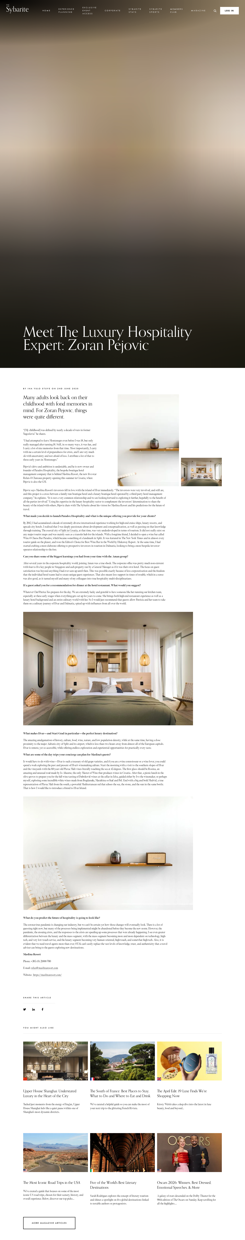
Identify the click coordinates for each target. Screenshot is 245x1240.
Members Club (176, 10)
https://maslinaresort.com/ (47, 975)
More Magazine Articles (49, 1222)
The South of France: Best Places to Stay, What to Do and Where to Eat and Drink (120, 1093)
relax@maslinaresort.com (44, 968)
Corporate (113, 10)
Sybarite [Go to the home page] (17, 9)
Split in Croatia (69, 530)
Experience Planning (66, 10)
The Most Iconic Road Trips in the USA (51, 1183)
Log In (229, 10)
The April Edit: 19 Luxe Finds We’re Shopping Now (182, 1093)
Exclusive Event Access (89, 10)
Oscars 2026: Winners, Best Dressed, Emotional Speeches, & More (184, 1185)
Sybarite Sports (155, 10)
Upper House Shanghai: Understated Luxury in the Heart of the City (49, 1093)
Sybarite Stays (135, 10)
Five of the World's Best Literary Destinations (113, 1185)
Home (46, 10)
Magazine (198, 10)
